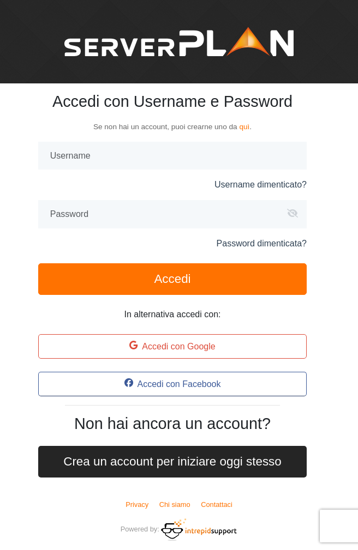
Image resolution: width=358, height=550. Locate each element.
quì (244, 127)
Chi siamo (174, 504)
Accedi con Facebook (172, 383)
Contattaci (216, 504)
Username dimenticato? (260, 184)
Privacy (137, 504)
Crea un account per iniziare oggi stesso (172, 461)
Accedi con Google (172, 346)
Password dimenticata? (262, 243)
